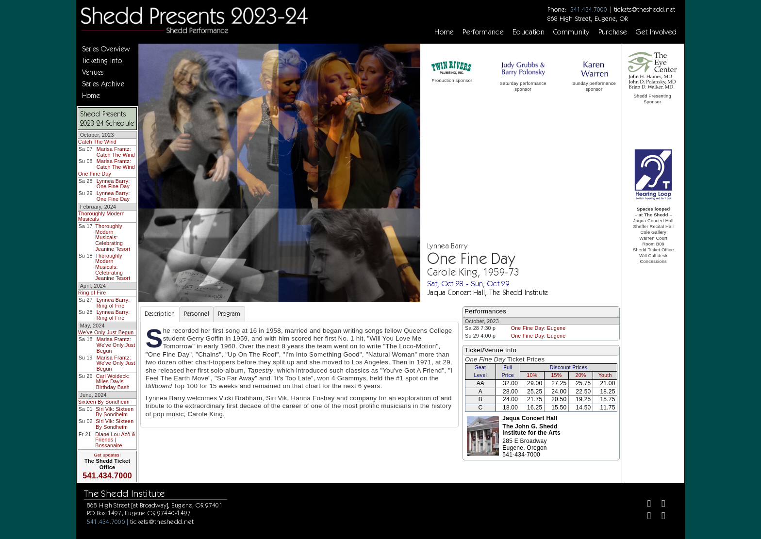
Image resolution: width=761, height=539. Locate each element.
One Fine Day (94, 174)
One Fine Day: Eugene (538, 328)
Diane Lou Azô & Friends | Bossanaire (115, 439)
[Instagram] (645, 517)
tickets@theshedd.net (644, 9)
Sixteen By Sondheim (104, 402)
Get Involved (656, 32)
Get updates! (107, 455)
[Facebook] (645, 505)
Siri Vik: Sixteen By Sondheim (114, 412)
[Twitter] (659, 505)
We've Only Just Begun (106, 332)
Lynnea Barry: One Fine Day (113, 184)
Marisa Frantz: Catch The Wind (116, 152)
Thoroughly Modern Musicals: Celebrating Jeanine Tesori (112, 237)
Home (444, 32)
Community (571, 32)
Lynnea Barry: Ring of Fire (113, 303)
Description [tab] (160, 313)
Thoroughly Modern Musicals (101, 216)
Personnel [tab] (196, 313)
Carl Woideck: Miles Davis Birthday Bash (113, 381)
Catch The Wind (97, 142)
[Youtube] (659, 517)
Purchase (613, 32)
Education (529, 32)
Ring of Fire (92, 292)
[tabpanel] (299, 374)
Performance (483, 32)
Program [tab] (229, 313)
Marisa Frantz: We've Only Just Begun (116, 344)
